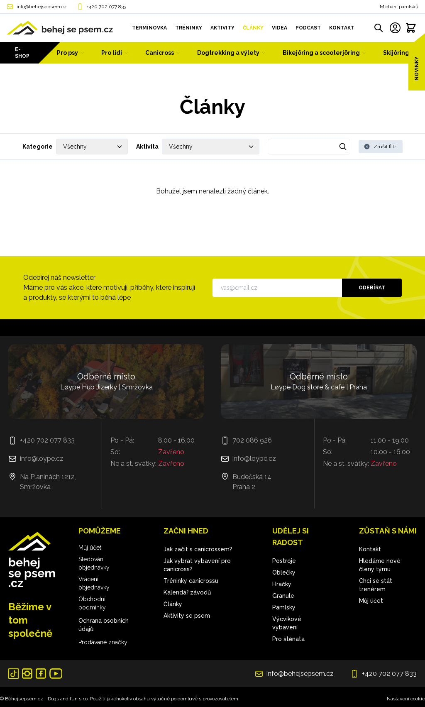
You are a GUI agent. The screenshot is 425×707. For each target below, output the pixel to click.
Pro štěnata (288, 639)
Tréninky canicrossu (191, 580)
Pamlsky (284, 607)
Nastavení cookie (406, 699)
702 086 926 (252, 440)
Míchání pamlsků (399, 7)
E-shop (22, 52)
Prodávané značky (102, 642)
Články (173, 604)
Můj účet (89, 547)
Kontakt (370, 549)
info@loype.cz (42, 458)
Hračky (281, 584)
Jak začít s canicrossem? (198, 549)
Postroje (284, 561)
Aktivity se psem (187, 615)
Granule (283, 595)
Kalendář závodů (187, 592)
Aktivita (147, 146)
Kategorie (37, 146)
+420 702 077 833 (106, 7)
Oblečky (284, 572)
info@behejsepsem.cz (42, 7)
